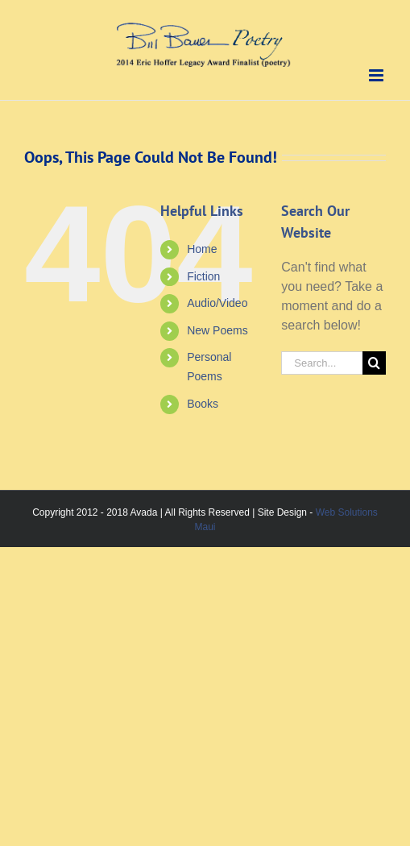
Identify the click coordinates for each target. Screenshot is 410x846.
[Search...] (321, 363)
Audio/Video (217, 303)
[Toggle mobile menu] (377, 75)
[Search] (374, 363)
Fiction (203, 276)
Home (202, 249)
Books (202, 403)
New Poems (217, 330)
